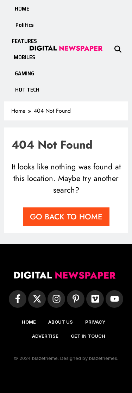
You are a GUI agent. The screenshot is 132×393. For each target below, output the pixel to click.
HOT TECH (27, 89)
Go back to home (66, 216)
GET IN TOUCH (88, 336)
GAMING (24, 73)
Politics (24, 24)
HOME (22, 8)
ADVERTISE (45, 336)
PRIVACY (95, 322)
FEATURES (24, 41)
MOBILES (24, 57)
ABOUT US (60, 322)
